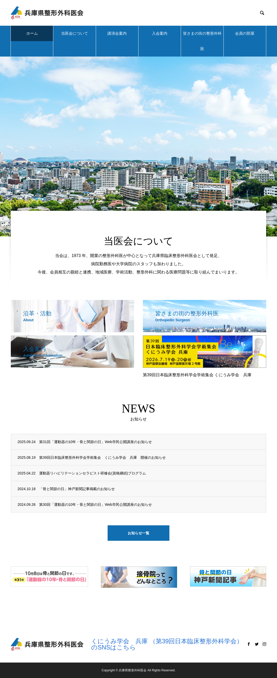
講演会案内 (117, 33)
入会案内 (159, 33)
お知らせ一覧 (138, 533)
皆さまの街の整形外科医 (202, 41)
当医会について (74, 33)
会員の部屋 (244, 33)
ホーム (32, 33)
